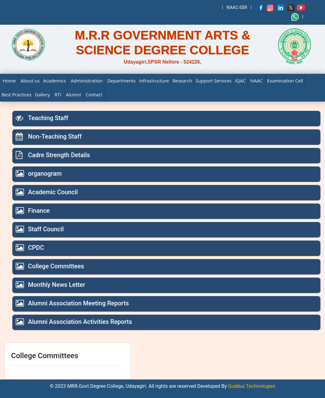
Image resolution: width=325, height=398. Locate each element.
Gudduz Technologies (251, 386)
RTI (58, 94)
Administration (87, 81)
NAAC (256, 81)
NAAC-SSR (237, 7)
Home (9, 81)
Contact (94, 94)
